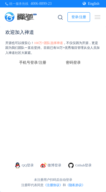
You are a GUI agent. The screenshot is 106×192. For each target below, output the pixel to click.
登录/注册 (78, 17)
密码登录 (73, 63)
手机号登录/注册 (32, 63)
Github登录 (80, 165)
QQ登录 (24, 165)
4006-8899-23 (41, 4)
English (91, 4)
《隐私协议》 (75, 185)
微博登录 (51, 165)
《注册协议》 (53, 185)
